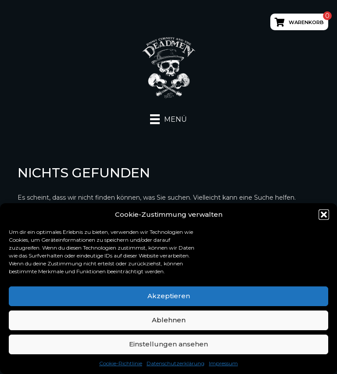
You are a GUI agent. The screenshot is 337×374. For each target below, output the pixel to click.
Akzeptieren (168, 296)
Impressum (223, 363)
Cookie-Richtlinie (120, 363)
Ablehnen (169, 320)
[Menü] (168, 119)
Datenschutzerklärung (175, 363)
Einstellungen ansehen (168, 344)
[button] (323, 214)
